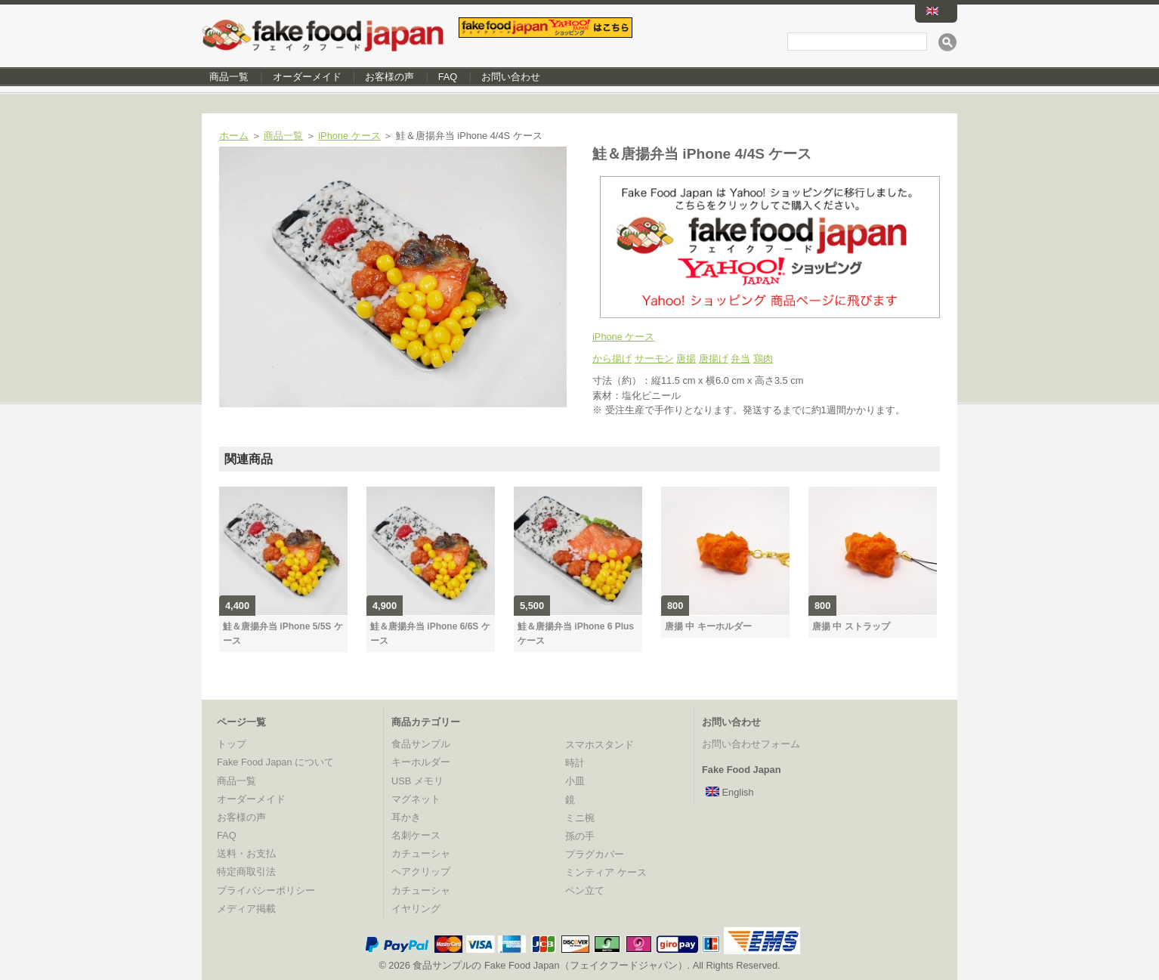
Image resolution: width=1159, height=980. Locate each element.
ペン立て (584, 890)
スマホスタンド (599, 744)
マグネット (415, 799)
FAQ (448, 76)
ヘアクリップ (420, 871)
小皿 (575, 781)
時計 (575, 762)
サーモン (654, 358)
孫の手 (580, 836)
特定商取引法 (246, 871)
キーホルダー (420, 762)
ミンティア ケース (606, 872)
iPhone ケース (349, 135)
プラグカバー (594, 854)
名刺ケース (415, 835)
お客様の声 (389, 76)
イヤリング (415, 908)
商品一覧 (229, 76)
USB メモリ (417, 781)
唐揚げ (713, 358)
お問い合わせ (510, 76)
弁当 (740, 358)
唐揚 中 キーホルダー (708, 626)
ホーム (234, 135)
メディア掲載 (246, 908)
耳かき (406, 817)
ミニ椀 (580, 818)
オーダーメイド (307, 76)
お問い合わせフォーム (751, 744)
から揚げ (612, 358)
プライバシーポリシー (266, 890)
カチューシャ (420, 853)
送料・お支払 (246, 853)
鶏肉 (763, 358)
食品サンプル (420, 744)
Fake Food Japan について (275, 762)
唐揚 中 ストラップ (851, 626)
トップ (231, 744)
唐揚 (686, 358)
